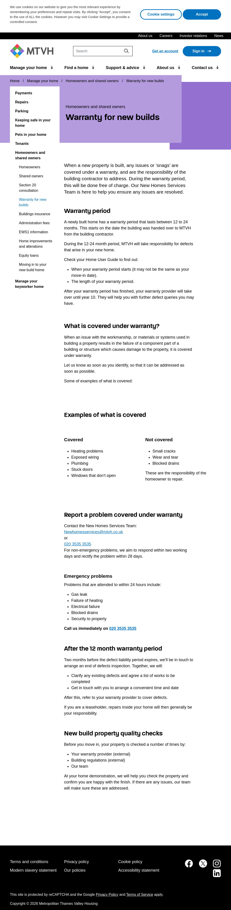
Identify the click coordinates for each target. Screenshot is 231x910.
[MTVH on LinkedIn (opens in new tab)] (214, 876)
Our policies (74, 870)
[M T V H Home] (33, 51)
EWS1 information (33, 232)
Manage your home (29, 67)
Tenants (22, 144)
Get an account (165, 51)
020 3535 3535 (77, 544)
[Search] (103, 51)
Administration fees (34, 223)
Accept (208, 14)
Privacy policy (76, 861)
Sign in (198, 51)
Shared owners (31, 176)
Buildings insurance (34, 214)
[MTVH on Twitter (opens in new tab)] (200, 866)
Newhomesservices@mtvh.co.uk (93, 532)
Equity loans (29, 255)
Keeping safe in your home (33, 122)
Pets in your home (30, 134)
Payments (23, 93)
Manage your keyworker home (29, 284)
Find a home (77, 67)
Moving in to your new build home (32, 267)
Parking (21, 111)
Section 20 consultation (28, 187)
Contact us (203, 67)
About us (145, 36)
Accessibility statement (138, 870)
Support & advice (123, 67)
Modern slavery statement (33, 870)
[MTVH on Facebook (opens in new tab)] (186, 866)
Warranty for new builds (32, 202)
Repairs (21, 102)
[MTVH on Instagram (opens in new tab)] (214, 866)
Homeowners (29, 167)
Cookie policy (130, 861)
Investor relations (193, 36)
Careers (165, 36)
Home (15, 81)
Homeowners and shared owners (92, 81)
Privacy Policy (107, 894)
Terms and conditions (29, 861)
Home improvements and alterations (35, 243)
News (218, 36)
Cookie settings (161, 14)
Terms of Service (139, 894)
